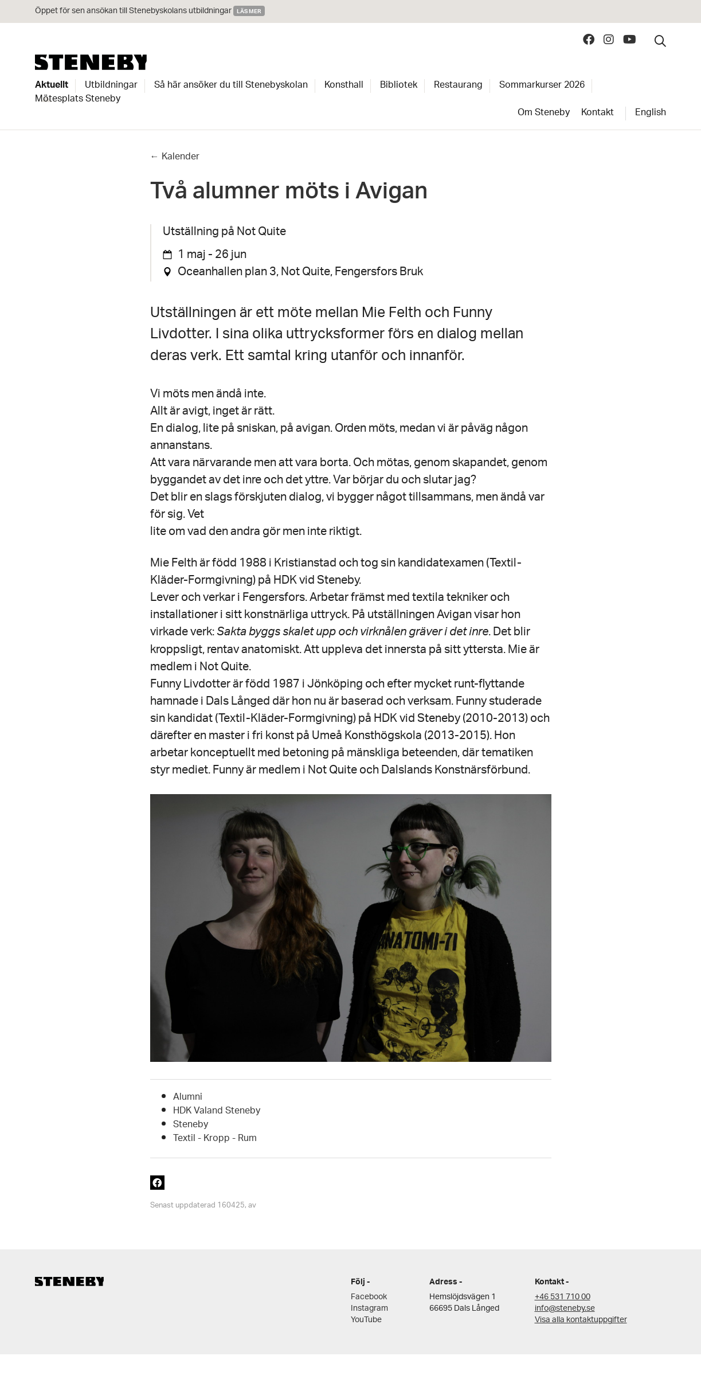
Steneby (91, 62)
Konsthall (343, 86)
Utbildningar (111, 86)
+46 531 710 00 (562, 1297)
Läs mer (249, 11)
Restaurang (458, 86)
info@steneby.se (565, 1309)
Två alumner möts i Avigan (289, 194)
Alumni (187, 1097)
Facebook (369, 1297)
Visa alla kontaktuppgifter (581, 1320)
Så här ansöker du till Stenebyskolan (231, 86)
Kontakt (597, 113)
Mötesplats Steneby (77, 100)
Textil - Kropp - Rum (215, 1139)
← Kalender (174, 157)
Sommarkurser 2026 (542, 86)
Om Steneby (544, 113)
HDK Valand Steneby (216, 1111)
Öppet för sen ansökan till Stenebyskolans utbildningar (134, 11)
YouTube (366, 1320)
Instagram (369, 1309)
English (650, 113)
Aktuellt (51, 86)
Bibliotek (398, 86)
